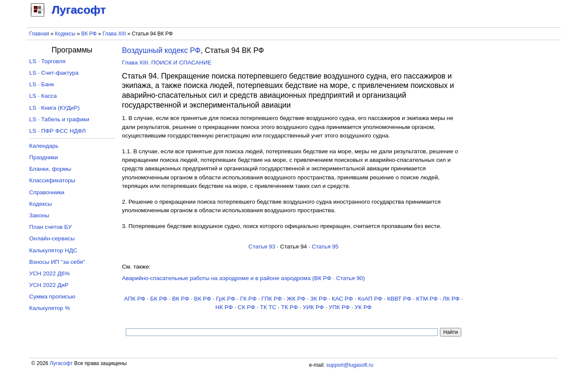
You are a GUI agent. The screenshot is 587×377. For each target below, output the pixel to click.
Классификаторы (52, 180)
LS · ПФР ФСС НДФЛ (57, 131)
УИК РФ (313, 307)
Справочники (46, 192)
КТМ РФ (427, 298)
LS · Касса (43, 96)
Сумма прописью (52, 296)
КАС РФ (342, 298)
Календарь (44, 146)
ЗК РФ (318, 298)
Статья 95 (325, 246)
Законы (39, 215)
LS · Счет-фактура (54, 73)
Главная (39, 34)
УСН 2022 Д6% (49, 273)
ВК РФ (89, 34)
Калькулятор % (49, 308)
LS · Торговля (47, 61)
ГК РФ (248, 298)
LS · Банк (41, 84)
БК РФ (158, 298)
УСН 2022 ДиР (48, 285)
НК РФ (224, 307)
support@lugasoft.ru (349, 365)
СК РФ (246, 307)
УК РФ (363, 307)
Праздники (43, 157)
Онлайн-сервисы (52, 238)
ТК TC (268, 307)
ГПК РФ (271, 298)
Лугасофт (61, 363)
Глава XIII (114, 34)
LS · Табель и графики (59, 119)
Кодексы (65, 34)
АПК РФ (134, 298)
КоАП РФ (370, 298)
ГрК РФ (225, 298)
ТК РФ (289, 307)
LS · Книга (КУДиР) (54, 108)
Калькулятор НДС (53, 250)
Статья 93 (261, 246)
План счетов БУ (50, 227)
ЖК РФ (296, 298)
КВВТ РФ (399, 298)
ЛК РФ (451, 298)
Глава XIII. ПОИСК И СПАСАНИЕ (166, 62)
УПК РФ (339, 307)
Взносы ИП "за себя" (57, 262)
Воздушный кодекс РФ (161, 50)
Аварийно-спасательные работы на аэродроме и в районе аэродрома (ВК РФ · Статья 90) (243, 278)
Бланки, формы (50, 169)
